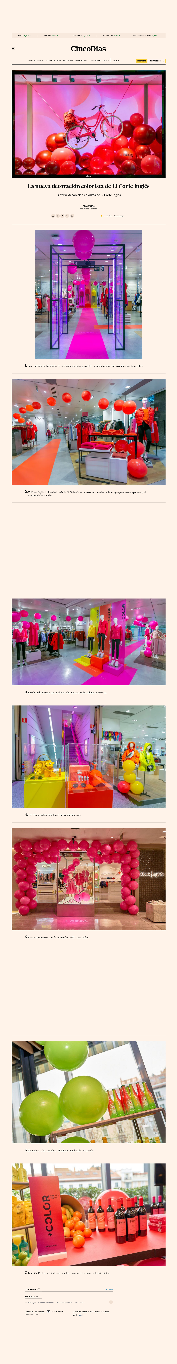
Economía (58, 61)
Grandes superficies (64, 1302)
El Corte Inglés (30, 1302)
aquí (81, 1315)
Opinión (106, 61)
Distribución (79, 1302)
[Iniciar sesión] (157, 61)
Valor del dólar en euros (142, 36)
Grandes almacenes (46, 1302)
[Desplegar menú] (13, 48)
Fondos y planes (81, 61)
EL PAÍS (115, 60)
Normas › (109, 1289)
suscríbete (141, 61)
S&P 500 (47, 36)
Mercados (49, 61)
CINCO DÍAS (88, 206)
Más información (32, 1315)
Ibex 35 (20, 36)
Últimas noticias (95, 61)
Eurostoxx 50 (108, 36)
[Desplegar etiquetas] (111, 1302)
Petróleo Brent (76, 36)
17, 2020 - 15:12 (88, 209)
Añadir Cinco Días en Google (114, 216)
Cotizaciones (68, 61)
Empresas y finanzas (35, 61)
